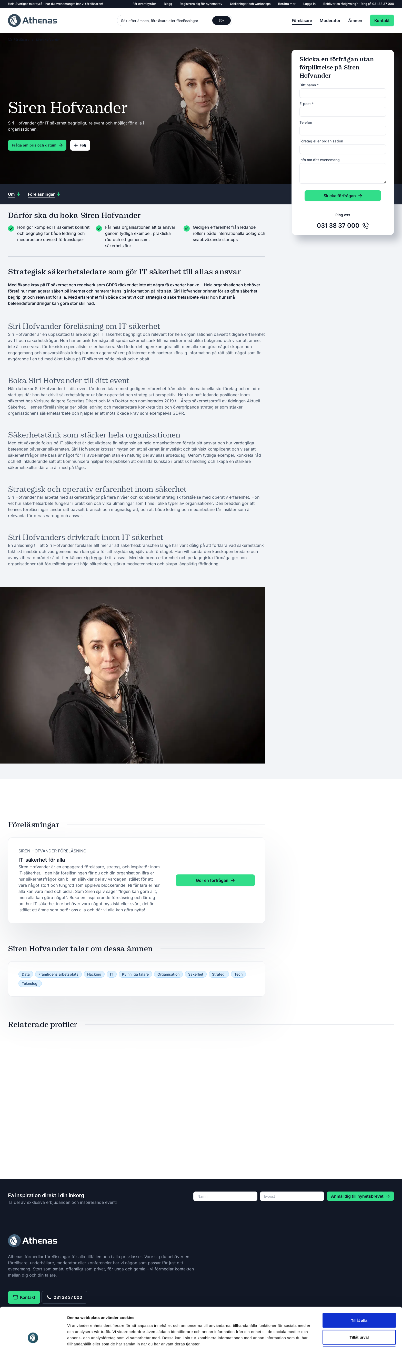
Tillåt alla (359, 1284)
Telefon (305, 122)
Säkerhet (195, 974)
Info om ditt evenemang (319, 160)
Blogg (168, 4)
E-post (306, 103)
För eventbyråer (144, 4)
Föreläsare (302, 20)
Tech (238, 974)
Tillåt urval (359, 1301)
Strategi (219, 974)
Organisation (168, 974)
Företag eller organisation (321, 141)
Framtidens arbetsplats (58, 974)
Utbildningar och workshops (250, 4)
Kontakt (382, 20)
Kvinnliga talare (135, 974)
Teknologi (30, 983)
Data (26, 974)
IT (111, 974)
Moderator (330, 20)
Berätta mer (287, 4)
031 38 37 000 (383, 4)
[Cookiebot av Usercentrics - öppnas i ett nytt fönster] (33, 1337)
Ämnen (355, 20)
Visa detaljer (278, 1337)
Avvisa (359, 1317)
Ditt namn (309, 85)
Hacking (94, 974)
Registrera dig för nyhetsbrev (201, 4)
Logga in (309, 4)
